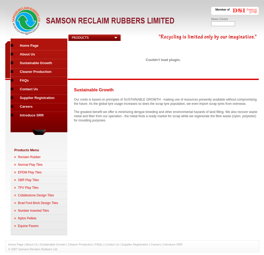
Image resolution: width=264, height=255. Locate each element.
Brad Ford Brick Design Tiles (38, 203)
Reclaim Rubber (29, 157)
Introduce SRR (32, 115)
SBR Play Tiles (28, 180)
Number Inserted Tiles (33, 210)
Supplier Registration (37, 98)
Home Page (29, 46)
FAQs (24, 80)
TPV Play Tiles (28, 188)
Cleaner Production (35, 72)
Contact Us (29, 89)
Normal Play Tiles (30, 165)
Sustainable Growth (36, 63)
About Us (27, 54)
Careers (26, 106)
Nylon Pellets (27, 218)
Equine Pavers (28, 226)
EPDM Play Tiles (29, 172)
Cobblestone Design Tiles (36, 195)
